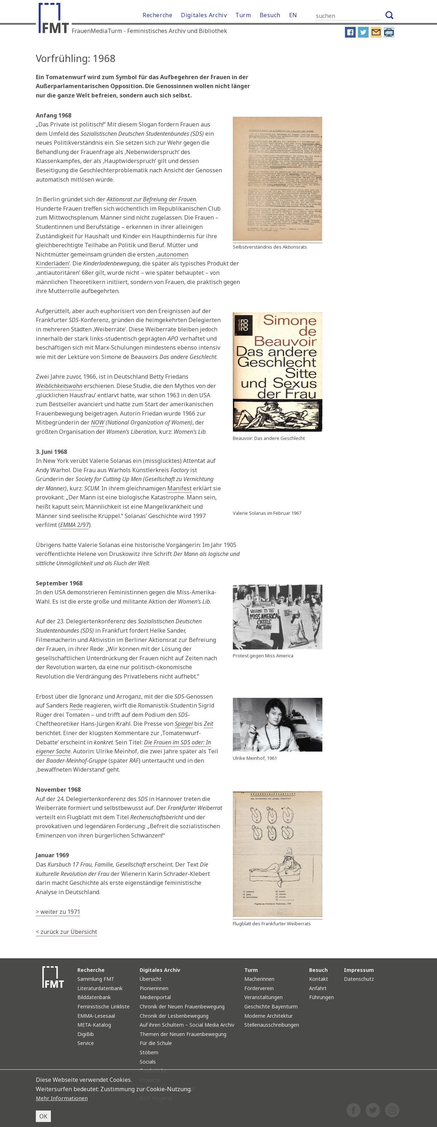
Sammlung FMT (95, 978)
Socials (148, 1061)
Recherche (157, 15)
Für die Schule (156, 1043)
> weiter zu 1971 (58, 912)
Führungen (321, 997)
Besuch (270, 15)
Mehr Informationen (63, 1098)
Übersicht (151, 978)
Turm (243, 15)
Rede (76, 705)
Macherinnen (259, 978)
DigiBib (85, 1034)
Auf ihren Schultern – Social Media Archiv (187, 1024)
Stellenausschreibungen (271, 1024)
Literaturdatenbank (100, 988)
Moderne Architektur (268, 1015)
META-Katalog (94, 1024)
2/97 (74, 525)
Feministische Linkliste (103, 1006)
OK (43, 1116)
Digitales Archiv (204, 15)
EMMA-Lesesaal (96, 1015)
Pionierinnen (154, 988)
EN (293, 15)
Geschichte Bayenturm (271, 1006)
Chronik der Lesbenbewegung (174, 1015)
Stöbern (149, 1052)
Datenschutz (359, 978)
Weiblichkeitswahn (59, 386)
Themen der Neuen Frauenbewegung (183, 1034)
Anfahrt (318, 988)
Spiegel (184, 724)
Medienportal (155, 997)
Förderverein (259, 988)
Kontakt (318, 978)
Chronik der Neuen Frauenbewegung (182, 1006)
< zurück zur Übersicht (66, 932)
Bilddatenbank (94, 997)
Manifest (179, 488)
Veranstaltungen (263, 997)
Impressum (359, 970)
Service (85, 1043)
